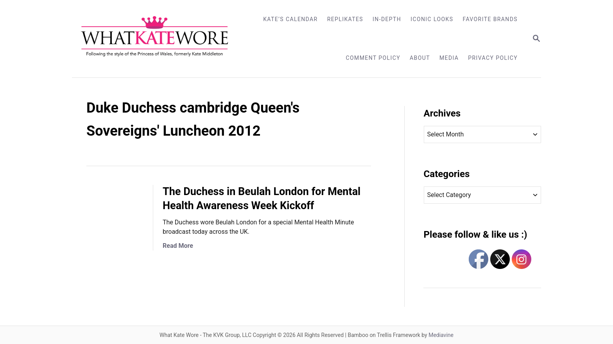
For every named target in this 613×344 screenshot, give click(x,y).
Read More (178, 245)
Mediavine (440, 335)
